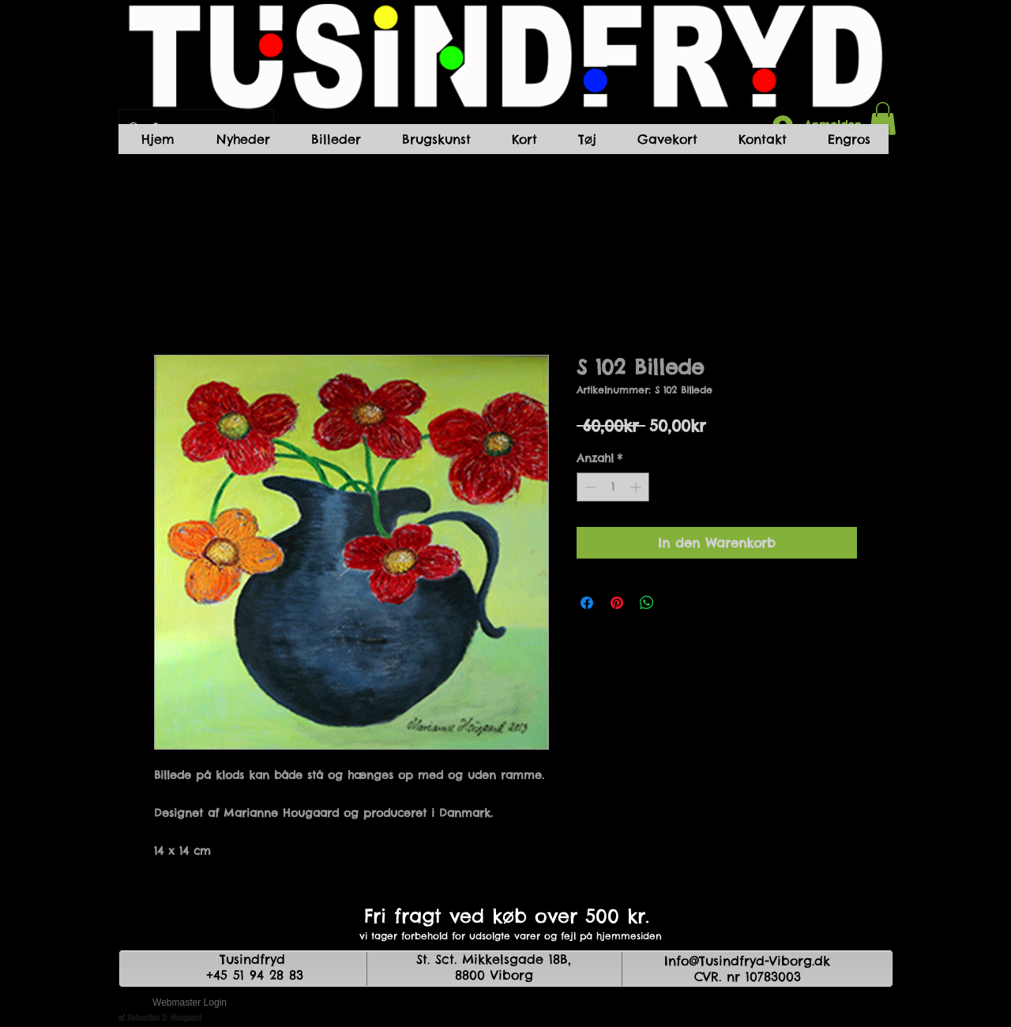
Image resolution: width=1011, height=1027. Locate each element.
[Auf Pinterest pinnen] (616, 602)
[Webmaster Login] (189, 1003)
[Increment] (637, 487)
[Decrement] (589, 487)
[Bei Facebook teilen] (586, 602)
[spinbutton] (613, 487)
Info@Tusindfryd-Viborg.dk (747, 961)
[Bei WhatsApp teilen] (646, 602)
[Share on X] (676, 602)
